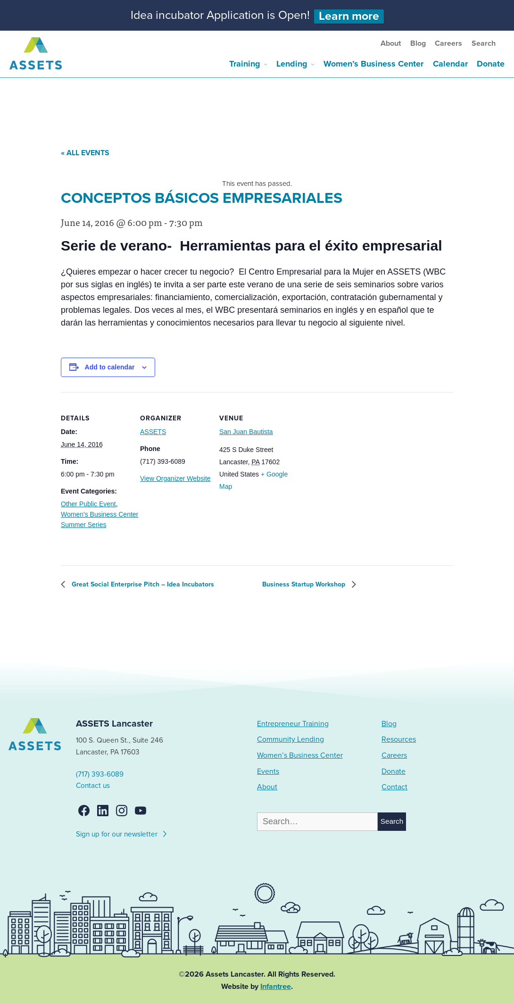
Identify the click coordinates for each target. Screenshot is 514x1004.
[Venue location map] (348, 457)
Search (484, 43)
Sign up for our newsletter (122, 832)
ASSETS (153, 431)
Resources (398, 739)
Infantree (275, 986)
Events (268, 771)
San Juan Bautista (246, 431)
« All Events (85, 153)
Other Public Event (88, 504)
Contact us (93, 785)
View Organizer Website (175, 478)
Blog (418, 43)
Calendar (450, 64)
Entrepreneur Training (293, 723)
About (391, 43)
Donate (491, 64)
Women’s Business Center (373, 64)
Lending (291, 64)
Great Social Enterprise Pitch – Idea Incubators (142, 584)
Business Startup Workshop (304, 584)
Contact (394, 787)
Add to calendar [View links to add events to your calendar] (110, 367)
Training (244, 64)
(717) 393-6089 (100, 774)
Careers (448, 43)
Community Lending (290, 739)
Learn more (349, 16)
